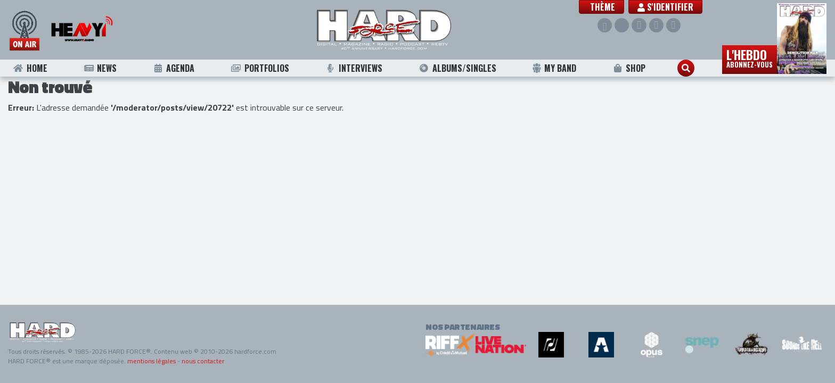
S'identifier (665, 7)
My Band (554, 68)
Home (30, 68)
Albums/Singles (457, 68)
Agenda (174, 68)
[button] (601, 7)
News (100, 68)
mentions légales (151, 361)
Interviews (353, 68)
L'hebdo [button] (749, 57)
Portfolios (260, 68)
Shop (629, 68)
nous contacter (203, 361)
